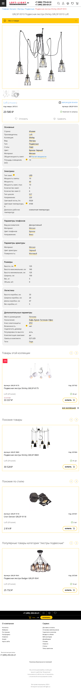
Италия (12, 102)
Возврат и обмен (48, 634)
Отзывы (45, 641)
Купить (70, 400)
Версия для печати (68, 102)
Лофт (31, 147)
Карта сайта (6, 641)
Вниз (31, 234)
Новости (45, 644)
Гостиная (44, 320)
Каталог (13, 9)
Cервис (46, 623)
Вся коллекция (70, 408)
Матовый (33, 253)
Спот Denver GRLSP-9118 (15, 516)
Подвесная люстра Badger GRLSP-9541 (21, 578)
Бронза (32, 150)
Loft (5, 102)
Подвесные (29, 9)
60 (30, 181)
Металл (32, 153)
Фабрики (5, 630)
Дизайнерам (47, 639)
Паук (31, 341)
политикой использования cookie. (41, 676)
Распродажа (6, 634)
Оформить (46, 617)
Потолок (32, 317)
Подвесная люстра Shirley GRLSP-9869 (21, 455)
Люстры (20, 9)
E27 (30, 194)
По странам (6, 632)
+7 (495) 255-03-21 (43, 4)
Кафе (31, 320)
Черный (39, 150)
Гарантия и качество (49, 632)
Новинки (5, 637)
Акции (4, 639)
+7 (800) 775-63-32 (43, 2)
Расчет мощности (38, 156)
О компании (8, 623)
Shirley (31, 137)
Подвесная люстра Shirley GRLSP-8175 (21, 388)
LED (30, 175)
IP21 (31, 323)
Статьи (45, 646)
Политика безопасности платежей (40, 662)
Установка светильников (51, 630)
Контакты (5, 627)
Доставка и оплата (49, 627)
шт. (32, 617)
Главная (5, 9)
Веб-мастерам (47, 637)
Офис (50, 320)
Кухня (36, 320)
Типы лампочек (48, 648)
